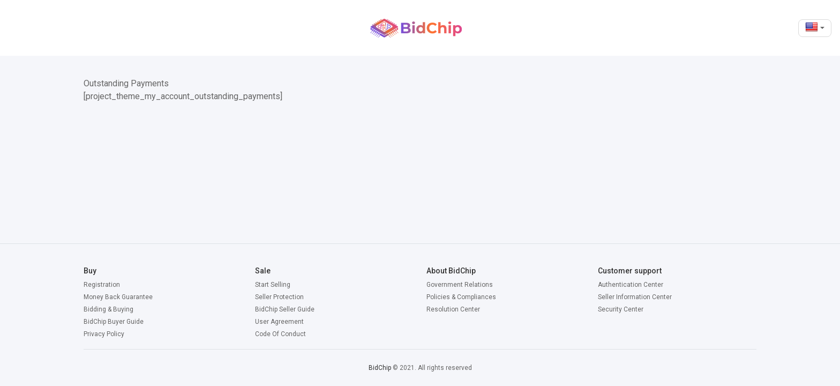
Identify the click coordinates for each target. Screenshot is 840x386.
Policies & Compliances (461, 297)
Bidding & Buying (108, 309)
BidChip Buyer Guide (114, 321)
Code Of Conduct (280, 334)
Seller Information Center (635, 297)
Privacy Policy (104, 334)
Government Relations (459, 284)
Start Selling (272, 284)
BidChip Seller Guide (284, 309)
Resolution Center (453, 309)
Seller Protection (279, 297)
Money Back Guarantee (118, 297)
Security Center (620, 309)
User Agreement (279, 321)
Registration (102, 284)
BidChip (380, 368)
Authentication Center (630, 284)
